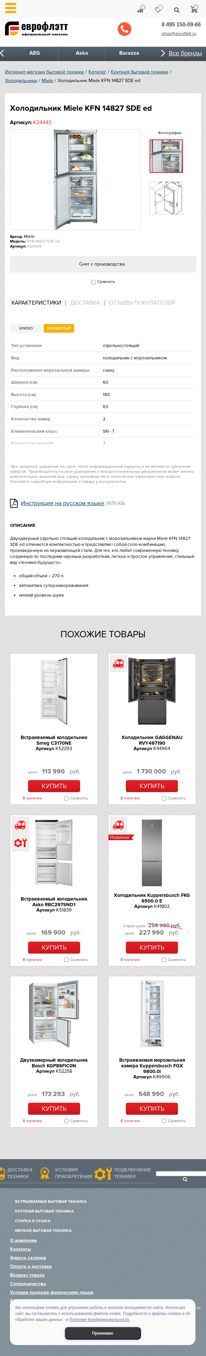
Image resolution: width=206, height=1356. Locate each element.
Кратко (26, 328)
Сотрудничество (28, 1284)
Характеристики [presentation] (36, 303)
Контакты (20, 1249)
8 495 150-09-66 (181, 24)
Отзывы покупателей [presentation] (142, 303)
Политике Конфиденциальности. (99, 1319)
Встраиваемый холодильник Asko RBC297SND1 (54, 902)
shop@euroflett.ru (179, 33)
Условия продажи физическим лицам (51, 1292)
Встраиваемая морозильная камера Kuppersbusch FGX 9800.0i (152, 1065)
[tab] (38, 303)
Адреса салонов (28, 1258)
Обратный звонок (124, 29)
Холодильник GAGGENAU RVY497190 (152, 740)
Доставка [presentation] (85, 303)
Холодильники (21, 80)
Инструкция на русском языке (62, 503)
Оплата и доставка (31, 1266)
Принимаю (103, 1333)
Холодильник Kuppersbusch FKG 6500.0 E (152, 898)
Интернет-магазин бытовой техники (44, 72)
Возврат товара (27, 1275)
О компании (23, 1240)
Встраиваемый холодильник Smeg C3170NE (54, 740)
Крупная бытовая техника (139, 72)
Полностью (59, 328)
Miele (47, 80)
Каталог (97, 72)
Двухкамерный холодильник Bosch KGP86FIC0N (54, 1063)
